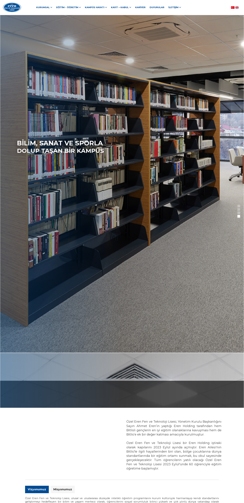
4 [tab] (239, 216)
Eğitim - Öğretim (67, 7)
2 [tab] (239, 209)
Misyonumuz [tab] (62, 489)
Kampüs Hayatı (94, 7)
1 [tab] (239, 206)
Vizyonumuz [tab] (37, 489)
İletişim (173, 7)
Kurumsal (43, 7)
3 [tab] (239, 213)
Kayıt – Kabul (120, 7)
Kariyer (140, 7)
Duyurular (157, 7)
